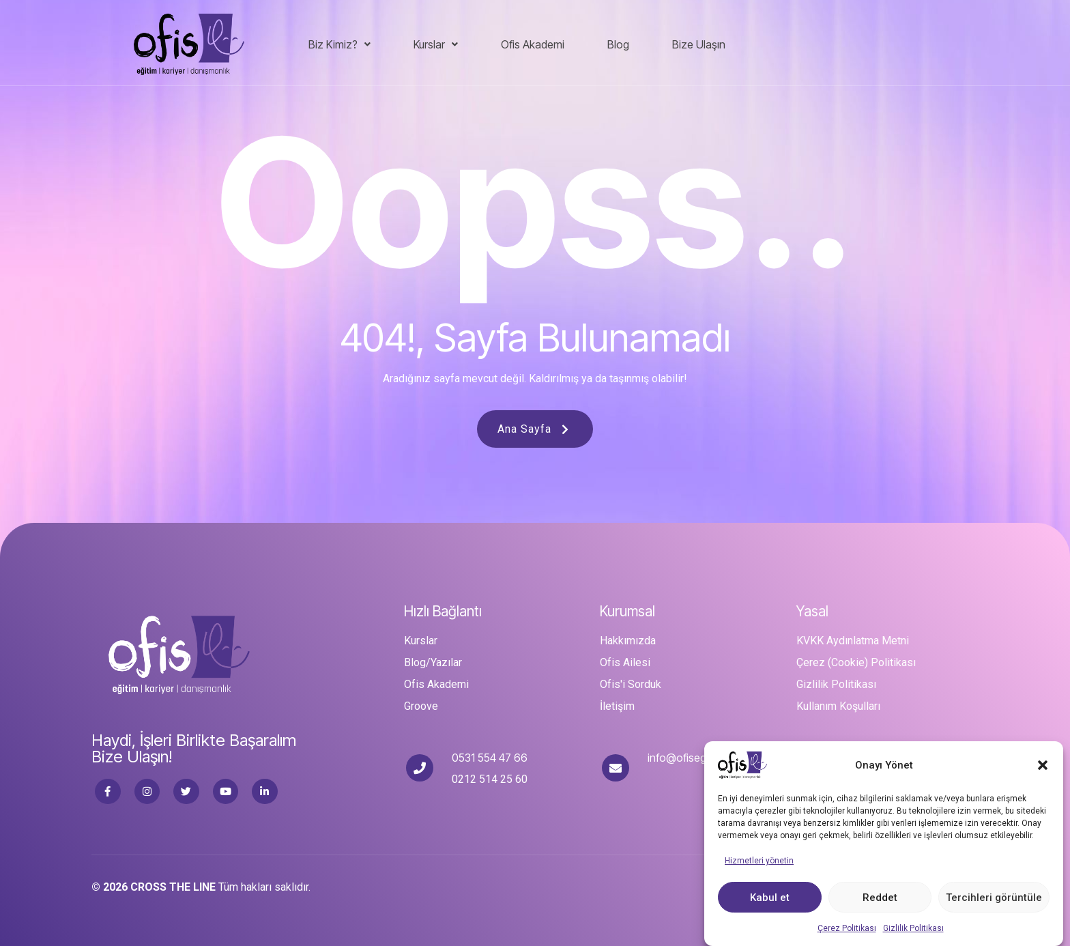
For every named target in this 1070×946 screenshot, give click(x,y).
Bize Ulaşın (698, 44)
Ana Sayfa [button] (535, 428)
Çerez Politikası (847, 930)
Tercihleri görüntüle (994, 899)
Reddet (880, 899)
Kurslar (436, 44)
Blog (618, 44)
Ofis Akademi (532, 44)
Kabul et (770, 899)
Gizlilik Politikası (913, 930)
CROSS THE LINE (173, 886)
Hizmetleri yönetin (759, 863)
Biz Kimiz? (339, 44)
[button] (1043, 767)
